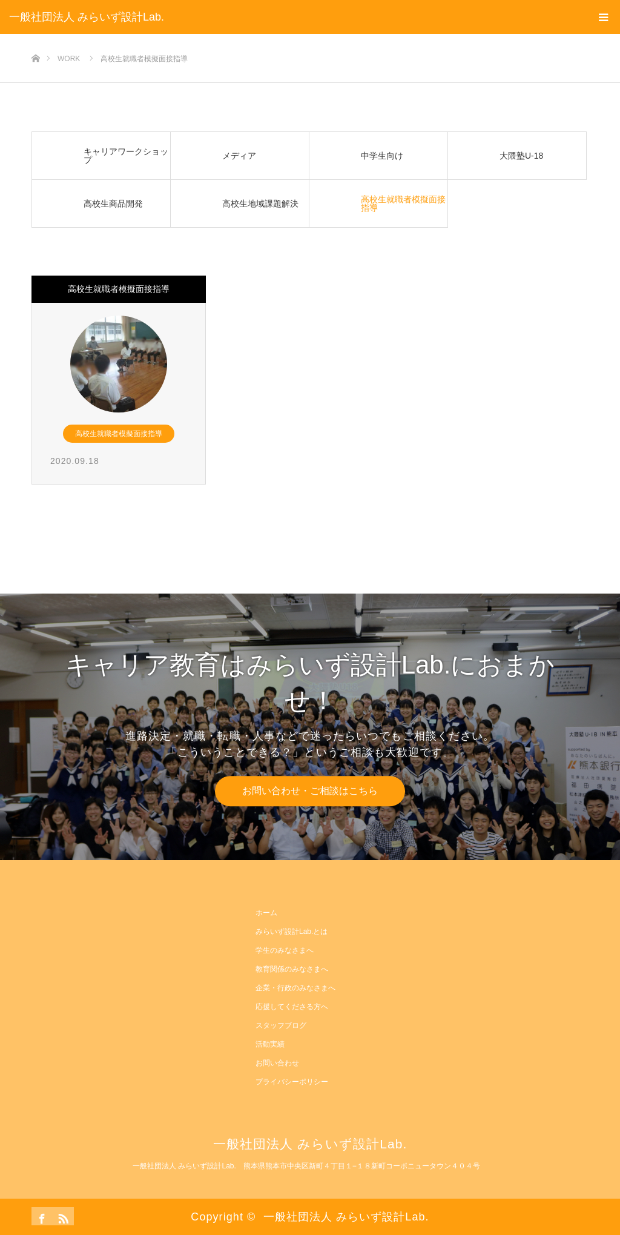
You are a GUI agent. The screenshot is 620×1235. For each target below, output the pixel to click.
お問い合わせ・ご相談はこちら (310, 791)
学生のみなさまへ (285, 950)
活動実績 (270, 1044)
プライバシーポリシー (292, 1082)
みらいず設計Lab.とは (292, 931)
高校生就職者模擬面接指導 (119, 289)
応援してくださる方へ (292, 1006)
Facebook (40, 1216)
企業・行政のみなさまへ (295, 988)
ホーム (266, 913)
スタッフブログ (281, 1025)
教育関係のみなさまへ (292, 969)
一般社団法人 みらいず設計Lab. (86, 17)
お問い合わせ (277, 1063)
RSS (62, 1216)
